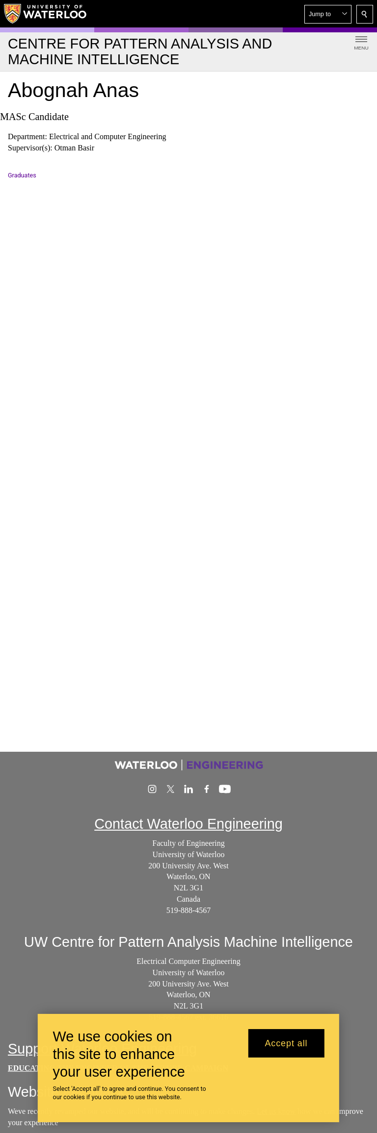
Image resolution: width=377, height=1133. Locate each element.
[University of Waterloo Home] (45, 14)
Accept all (286, 1043)
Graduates (22, 175)
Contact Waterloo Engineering (188, 824)
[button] (328, 14)
